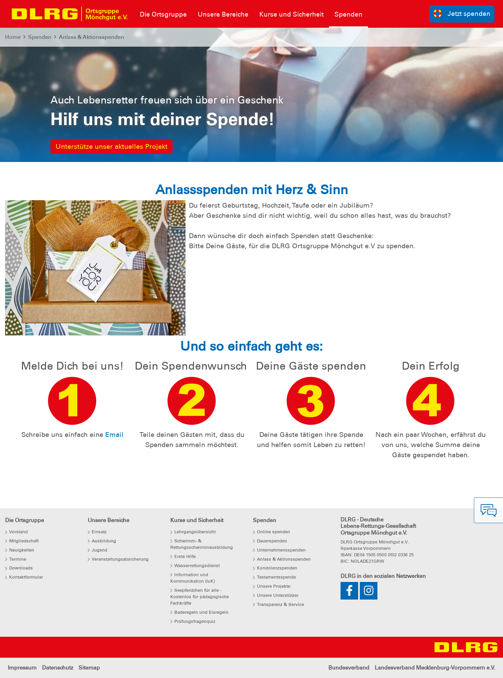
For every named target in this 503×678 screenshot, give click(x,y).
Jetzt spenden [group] (462, 13)
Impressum (22, 667)
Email (114, 434)
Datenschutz (57, 667)
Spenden (39, 37)
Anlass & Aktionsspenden (91, 37)
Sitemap (89, 667)
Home (13, 37)
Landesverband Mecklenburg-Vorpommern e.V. (435, 667)
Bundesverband (348, 667)
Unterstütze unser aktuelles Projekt (112, 146)
